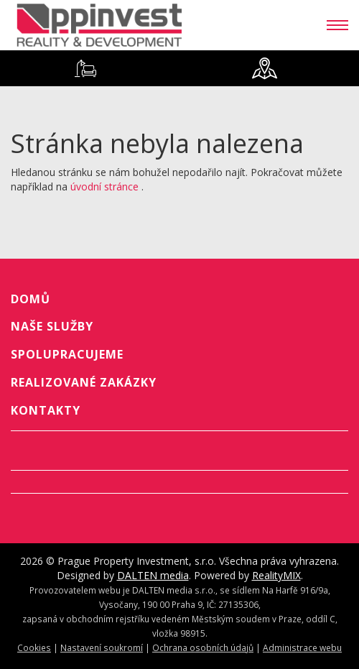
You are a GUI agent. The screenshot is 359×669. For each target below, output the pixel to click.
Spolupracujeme (67, 354)
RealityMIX (276, 575)
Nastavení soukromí (101, 647)
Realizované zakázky (84, 382)
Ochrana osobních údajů (202, 647)
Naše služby (52, 326)
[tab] (85, 68)
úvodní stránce (104, 186)
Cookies (34, 647)
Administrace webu (302, 647)
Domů (30, 299)
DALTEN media (153, 575)
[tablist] (179, 68)
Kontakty (45, 410)
